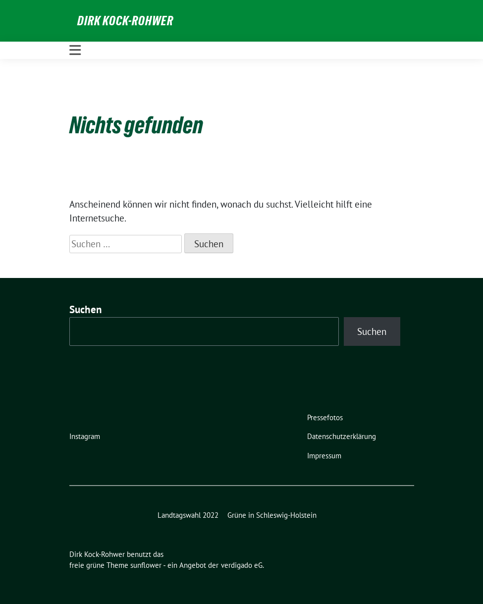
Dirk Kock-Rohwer (125, 20)
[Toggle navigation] (75, 50)
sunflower (145, 565)
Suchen (85, 309)
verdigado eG (242, 565)
